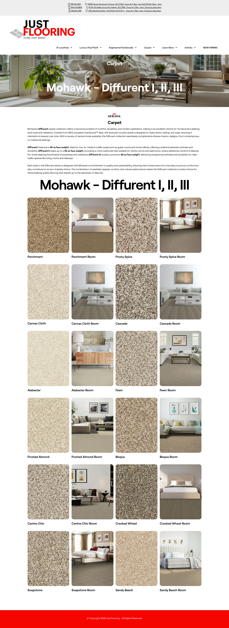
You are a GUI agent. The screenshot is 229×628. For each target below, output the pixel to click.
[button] (64, 47)
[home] (50, 29)
